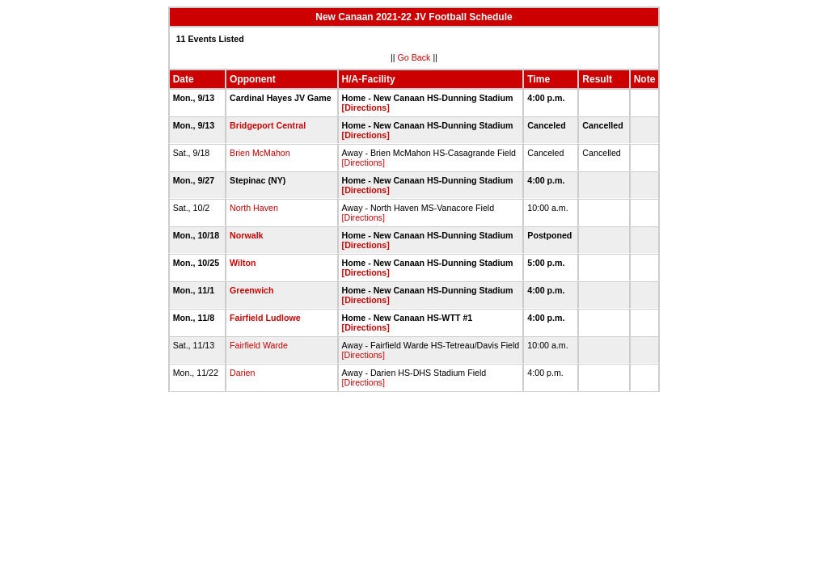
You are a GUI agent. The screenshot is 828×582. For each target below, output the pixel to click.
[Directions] (366, 107)
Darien (242, 372)
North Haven (254, 208)
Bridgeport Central (268, 125)
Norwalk (246, 235)
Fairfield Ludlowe (265, 318)
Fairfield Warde (259, 345)
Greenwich (251, 290)
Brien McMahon (260, 153)
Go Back (414, 57)
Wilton (243, 263)
